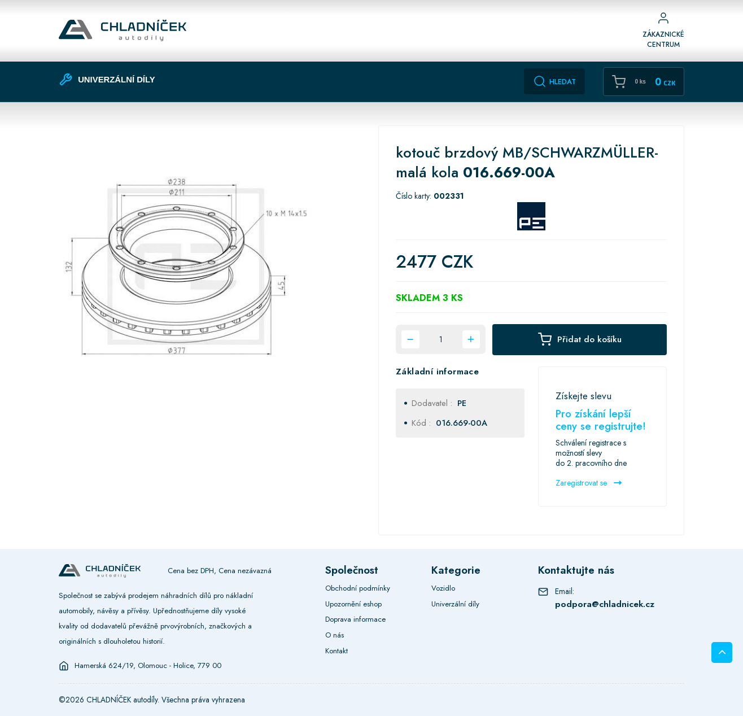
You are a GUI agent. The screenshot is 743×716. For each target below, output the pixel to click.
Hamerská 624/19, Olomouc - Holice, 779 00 (148, 666)
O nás (334, 635)
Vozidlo (443, 588)
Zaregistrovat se (589, 482)
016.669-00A (461, 423)
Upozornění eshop (353, 604)
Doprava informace (355, 619)
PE (461, 403)
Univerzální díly (455, 604)
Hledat (554, 81)
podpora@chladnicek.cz (604, 603)
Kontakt (336, 650)
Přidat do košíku (580, 340)
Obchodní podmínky (357, 588)
